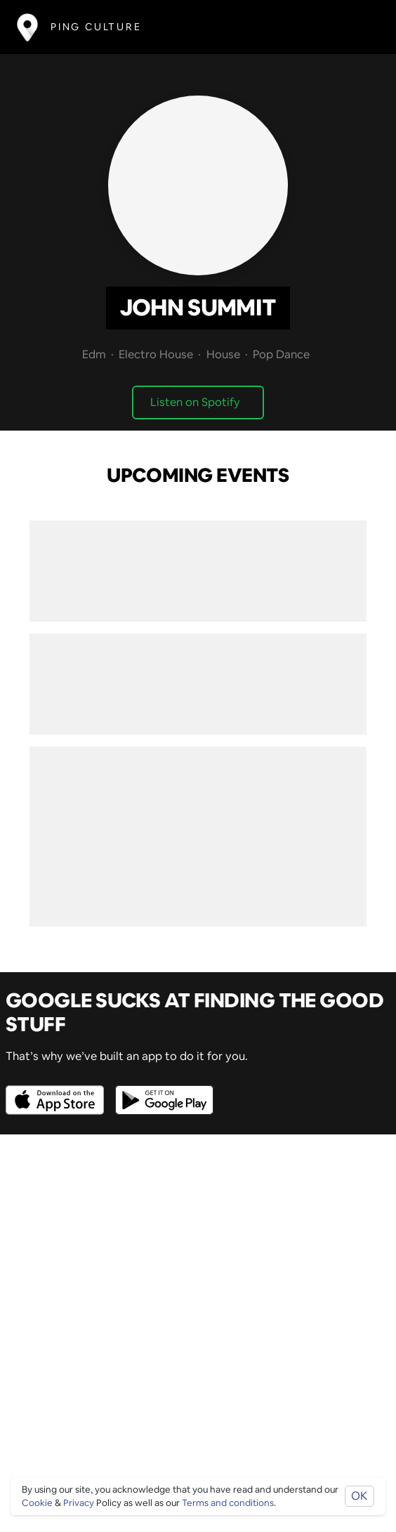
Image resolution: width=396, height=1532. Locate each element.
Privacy (78, 1503)
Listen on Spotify (195, 402)
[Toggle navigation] (358, 27)
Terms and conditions (228, 1503)
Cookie (37, 1503)
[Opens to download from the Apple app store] (58, 1089)
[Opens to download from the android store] (161, 1089)
